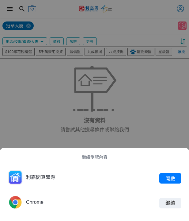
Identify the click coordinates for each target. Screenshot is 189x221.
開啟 (170, 178)
